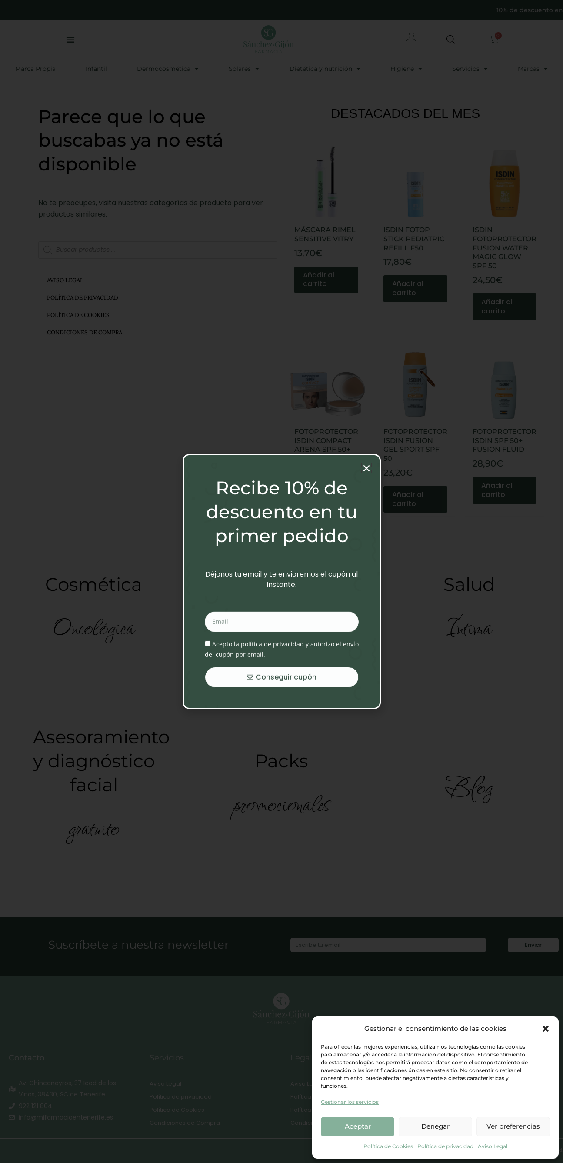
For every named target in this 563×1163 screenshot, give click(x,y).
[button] (545, 1028)
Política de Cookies (388, 1146)
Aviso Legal (492, 1146)
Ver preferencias (513, 1126)
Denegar (435, 1126)
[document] (281, 581)
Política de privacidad (445, 1146)
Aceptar (358, 1126)
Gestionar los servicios (350, 1102)
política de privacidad (272, 703)
